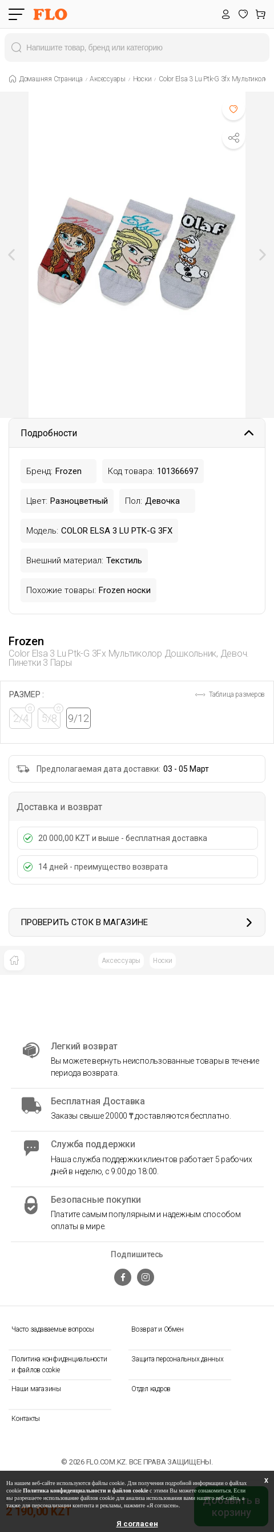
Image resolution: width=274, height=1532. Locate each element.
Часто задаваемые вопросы (52, 1329)
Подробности (137, 433)
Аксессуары (121, 961)
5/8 (51, 716)
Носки (162, 961)
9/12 (78, 718)
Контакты (25, 1419)
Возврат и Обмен (157, 1329)
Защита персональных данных (177, 1359)
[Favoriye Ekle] (233, 108)
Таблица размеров (230, 694)
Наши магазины (36, 1389)
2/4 (23, 716)
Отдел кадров (151, 1389)
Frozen (26, 641)
